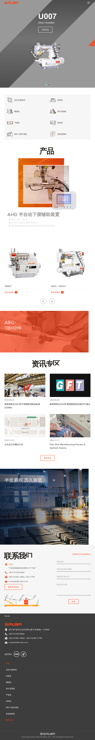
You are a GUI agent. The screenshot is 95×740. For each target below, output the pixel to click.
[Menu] (88, 3)
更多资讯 (47, 458)
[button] (46, 84)
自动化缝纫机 (11, 669)
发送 (73, 601)
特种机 (8, 701)
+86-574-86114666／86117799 (22, 577)
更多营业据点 (13, 587)
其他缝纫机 (10, 713)
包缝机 (8, 676)
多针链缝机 (10, 688)
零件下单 (9, 720)
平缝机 (8, 695)
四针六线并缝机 (12, 707)
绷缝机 (8, 682)
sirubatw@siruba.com (18, 581)
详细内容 (45, 32)
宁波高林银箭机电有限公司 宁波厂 (23, 571)
